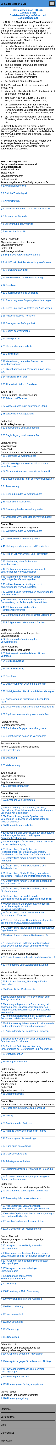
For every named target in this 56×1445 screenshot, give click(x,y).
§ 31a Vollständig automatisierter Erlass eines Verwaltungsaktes (24, 464)
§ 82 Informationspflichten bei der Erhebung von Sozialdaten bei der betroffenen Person (26, 1017)
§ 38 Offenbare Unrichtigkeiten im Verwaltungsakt (26, 517)
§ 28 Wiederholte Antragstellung (17, 413)
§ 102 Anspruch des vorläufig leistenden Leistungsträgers (21, 1246)
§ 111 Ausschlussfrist (12, 1314)
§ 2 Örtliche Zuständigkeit (14, 193)
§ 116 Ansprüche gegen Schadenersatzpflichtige (26, 1361)
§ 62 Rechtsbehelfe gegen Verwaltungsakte (23, 728)
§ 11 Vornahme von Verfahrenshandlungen (23, 277)
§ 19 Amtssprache (10, 338)
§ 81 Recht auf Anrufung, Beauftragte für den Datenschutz (24, 982)
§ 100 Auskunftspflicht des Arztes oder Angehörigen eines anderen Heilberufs (27, 1214)
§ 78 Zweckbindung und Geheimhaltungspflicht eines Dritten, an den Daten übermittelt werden (25, 944)
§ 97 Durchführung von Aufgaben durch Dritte (24, 1190)
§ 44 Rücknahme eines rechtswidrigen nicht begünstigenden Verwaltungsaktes (23, 570)
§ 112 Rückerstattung (12, 1321)
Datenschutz (7, 1433)
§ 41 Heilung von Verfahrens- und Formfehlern (25, 546)
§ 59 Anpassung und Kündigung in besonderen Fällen (25, 700)
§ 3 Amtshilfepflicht (10, 201)
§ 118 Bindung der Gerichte (15, 1376)
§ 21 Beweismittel (10, 354)
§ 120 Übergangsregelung (14, 1398)
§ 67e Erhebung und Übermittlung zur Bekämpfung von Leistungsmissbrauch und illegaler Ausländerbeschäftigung (27, 835)
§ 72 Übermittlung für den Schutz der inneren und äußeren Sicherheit (26, 882)
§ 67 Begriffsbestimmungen (15, 786)
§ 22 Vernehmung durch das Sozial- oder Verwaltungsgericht (22, 362)
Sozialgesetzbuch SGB (13, 4)
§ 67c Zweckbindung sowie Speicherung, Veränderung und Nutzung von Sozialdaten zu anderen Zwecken (25, 819)
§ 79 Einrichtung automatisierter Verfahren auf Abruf (28, 957)
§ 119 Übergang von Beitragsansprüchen (22, 1384)
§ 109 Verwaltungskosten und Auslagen (21, 1299)
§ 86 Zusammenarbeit (12, 1094)
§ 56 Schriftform (9, 676)
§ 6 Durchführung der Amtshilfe (17, 224)
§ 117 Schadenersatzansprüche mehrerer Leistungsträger (22, 1370)
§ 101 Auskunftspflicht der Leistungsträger (22, 1221)
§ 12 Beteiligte (8, 285)
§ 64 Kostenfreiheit (10, 750)
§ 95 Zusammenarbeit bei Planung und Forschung (27, 1169)
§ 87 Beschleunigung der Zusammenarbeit (23, 1108)
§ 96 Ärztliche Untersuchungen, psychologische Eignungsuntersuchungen (25, 1177)
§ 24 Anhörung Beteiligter (14, 376)
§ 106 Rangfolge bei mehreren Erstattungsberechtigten (16, 1277)
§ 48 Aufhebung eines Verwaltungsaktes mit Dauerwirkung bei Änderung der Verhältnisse (24, 600)
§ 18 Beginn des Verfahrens (15, 331)
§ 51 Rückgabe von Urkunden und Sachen (23, 622)
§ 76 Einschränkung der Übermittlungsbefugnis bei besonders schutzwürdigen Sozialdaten (27, 921)
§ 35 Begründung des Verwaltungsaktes (21, 494)
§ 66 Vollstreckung (10, 765)
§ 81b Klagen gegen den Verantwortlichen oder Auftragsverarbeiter (25, 998)
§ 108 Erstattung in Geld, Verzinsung (20, 1291)
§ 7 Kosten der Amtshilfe (13, 231)
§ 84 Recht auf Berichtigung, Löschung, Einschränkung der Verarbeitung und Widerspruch (27, 1047)
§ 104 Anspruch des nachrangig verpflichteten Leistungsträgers (24, 1262)
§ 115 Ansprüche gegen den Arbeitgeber (22, 1353)
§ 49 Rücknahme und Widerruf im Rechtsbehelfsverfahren (18, 608)
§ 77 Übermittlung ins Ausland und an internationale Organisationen (27, 929)
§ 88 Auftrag (7, 1115)
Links (3, 1425)
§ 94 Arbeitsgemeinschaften (15, 1161)
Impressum (6, 1440)
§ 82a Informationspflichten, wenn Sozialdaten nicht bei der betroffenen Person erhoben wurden (27, 1024)
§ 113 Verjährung (10, 1329)
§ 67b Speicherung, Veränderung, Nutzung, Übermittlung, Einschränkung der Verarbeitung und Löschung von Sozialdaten (27, 810)
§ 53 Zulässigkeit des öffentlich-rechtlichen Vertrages (23, 654)
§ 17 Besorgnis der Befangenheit (18, 323)
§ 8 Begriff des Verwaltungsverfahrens (20, 254)
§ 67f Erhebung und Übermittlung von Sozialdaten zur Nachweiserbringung (27, 842)
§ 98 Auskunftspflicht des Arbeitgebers (20, 1198)
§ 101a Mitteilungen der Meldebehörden (21, 1229)
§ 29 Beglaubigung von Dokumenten (20, 427)
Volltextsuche (8, 1417)
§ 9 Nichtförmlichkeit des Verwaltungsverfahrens (26, 262)
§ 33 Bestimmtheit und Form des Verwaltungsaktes (27, 479)
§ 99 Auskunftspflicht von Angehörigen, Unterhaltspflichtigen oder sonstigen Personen (25, 1207)
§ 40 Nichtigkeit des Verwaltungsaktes (20, 538)
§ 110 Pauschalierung (12, 1306)
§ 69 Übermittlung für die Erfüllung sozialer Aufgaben (23, 859)
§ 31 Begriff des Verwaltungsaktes (18, 456)
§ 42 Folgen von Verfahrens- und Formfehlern (24, 554)
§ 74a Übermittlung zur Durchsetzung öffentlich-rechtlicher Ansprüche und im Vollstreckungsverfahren (25, 906)
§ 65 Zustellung (9, 757)
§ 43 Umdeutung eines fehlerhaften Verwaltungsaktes (19, 562)
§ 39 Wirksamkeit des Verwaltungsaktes (21, 531)
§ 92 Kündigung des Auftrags (16, 1146)
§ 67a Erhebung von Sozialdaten (18, 800)
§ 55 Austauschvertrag (12, 668)
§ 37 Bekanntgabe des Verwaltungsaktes (22, 509)
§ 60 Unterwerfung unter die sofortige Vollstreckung (27, 706)
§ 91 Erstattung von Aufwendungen (19, 1138)
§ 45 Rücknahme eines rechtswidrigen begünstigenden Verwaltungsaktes (20, 578)
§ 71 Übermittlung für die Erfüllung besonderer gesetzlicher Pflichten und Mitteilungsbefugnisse (26, 874)
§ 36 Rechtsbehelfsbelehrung (16, 501)
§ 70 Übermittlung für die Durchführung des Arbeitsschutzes (23, 867)
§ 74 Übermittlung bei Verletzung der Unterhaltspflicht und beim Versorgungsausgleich (26, 897)
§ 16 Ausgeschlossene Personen (18, 315)
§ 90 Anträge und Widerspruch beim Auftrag (23, 1131)
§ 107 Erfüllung (9, 1283)
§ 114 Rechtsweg (10, 1337)
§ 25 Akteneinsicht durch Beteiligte (19, 384)
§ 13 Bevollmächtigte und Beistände (19, 293)
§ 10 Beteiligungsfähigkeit (14, 270)
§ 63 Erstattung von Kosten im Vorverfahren (23, 736)
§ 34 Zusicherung (10, 486)
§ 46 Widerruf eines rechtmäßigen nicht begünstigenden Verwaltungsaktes (21, 585)
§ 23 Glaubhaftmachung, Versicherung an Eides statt (26, 370)
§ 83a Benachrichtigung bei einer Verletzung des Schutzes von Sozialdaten (26, 1040)
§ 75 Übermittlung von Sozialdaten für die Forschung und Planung (22, 913)
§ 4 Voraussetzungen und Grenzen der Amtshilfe (26, 208)
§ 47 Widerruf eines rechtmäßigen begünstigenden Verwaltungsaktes (27, 593)
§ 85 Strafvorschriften (12, 1054)
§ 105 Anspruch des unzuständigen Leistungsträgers (19, 1269)
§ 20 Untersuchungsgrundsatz (16, 346)
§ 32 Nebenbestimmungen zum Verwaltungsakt (25, 471)
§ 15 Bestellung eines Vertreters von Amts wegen (26, 308)
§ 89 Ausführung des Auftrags (16, 1123)
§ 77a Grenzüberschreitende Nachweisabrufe (24, 935)
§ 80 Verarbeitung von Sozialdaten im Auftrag (24, 965)
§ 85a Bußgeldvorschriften (14, 1061)
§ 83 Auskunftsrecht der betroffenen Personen (25, 1031)
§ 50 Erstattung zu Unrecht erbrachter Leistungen (26, 615)
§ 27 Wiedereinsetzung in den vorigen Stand (24, 406)
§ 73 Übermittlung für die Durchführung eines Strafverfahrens (24, 889)
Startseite (6, 1409)
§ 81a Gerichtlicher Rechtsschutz (18, 989)
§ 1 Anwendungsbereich (13, 185)
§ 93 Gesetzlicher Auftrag (14, 1153)
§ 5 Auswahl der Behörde (14, 216)
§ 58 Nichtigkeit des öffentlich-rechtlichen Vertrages (27, 691)
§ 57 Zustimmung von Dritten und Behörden (23, 684)
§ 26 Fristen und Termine (14, 398)
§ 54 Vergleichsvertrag (12, 661)
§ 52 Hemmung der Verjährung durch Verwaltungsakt (20, 640)
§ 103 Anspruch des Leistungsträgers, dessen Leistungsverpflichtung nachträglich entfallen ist (25, 1254)
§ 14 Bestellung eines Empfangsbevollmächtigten (26, 300)
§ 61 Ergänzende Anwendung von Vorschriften (25, 714)
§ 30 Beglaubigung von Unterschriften (20, 435)
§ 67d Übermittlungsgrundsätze (17, 825)
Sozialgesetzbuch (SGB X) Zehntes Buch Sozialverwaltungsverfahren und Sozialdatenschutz (28, 14)
